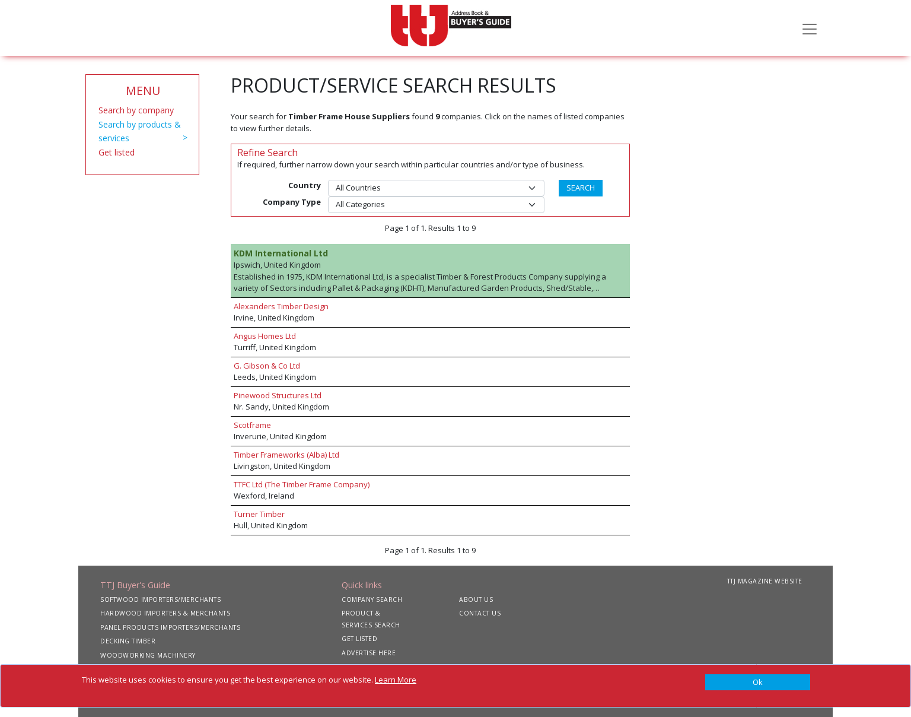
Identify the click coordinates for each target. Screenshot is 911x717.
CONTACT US (480, 613)
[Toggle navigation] (810, 28)
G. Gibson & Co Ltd (267, 365)
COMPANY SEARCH (372, 599)
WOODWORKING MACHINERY (148, 655)
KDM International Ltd (281, 253)
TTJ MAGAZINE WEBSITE (764, 581)
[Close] (757, 682)
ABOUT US (476, 599)
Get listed (116, 152)
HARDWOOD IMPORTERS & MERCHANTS (165, 613)
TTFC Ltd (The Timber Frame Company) (302, 484)
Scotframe (252, 425)
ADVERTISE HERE (369, 653)
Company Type (292, 201)
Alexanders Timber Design (281, 306)
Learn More (395, 679)
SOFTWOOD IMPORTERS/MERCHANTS (160, 599)
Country (304, 185)
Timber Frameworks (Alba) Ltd (286, 454)
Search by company (136, 110)
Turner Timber (259, 514)
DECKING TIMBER (127, 641)
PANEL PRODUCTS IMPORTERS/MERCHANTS (170, 627)
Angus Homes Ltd (265, 336)
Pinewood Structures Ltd (277, 395)
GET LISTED (359, 638)
